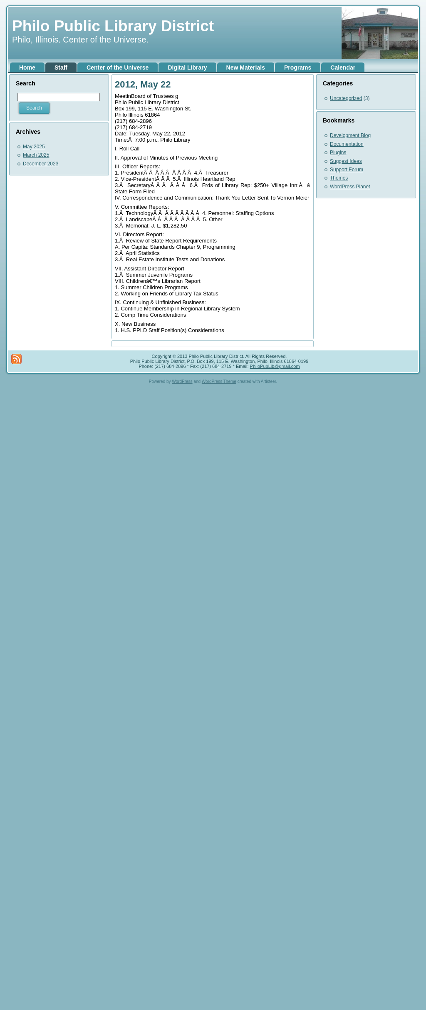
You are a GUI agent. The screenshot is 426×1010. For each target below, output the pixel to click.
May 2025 (34, 147)
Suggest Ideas (346, 161)
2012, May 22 (143, 84)
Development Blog (350, 135)
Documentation (347, 144)
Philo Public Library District (113, 26)
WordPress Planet (350, 187)
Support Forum (346, 169)
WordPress (182, 381)
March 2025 (36, 155)
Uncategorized (346, 98)
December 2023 (40, 164)
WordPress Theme (219, 381)
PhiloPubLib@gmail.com (275, 366)
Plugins (338, 152)
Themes (339, 178)
